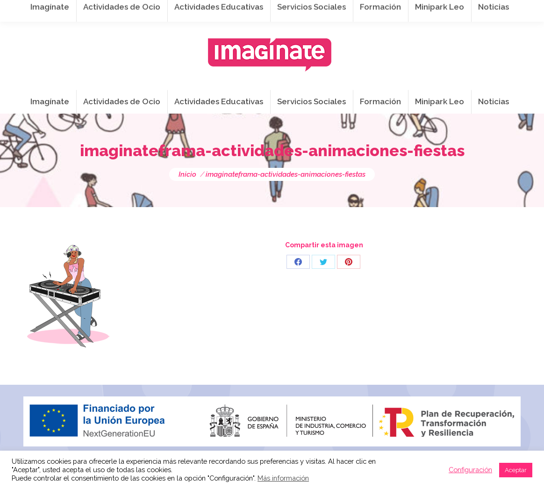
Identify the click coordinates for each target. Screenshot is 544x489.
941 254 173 (186, 9)
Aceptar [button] (516, 470)
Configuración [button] (470, 470)
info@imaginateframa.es (266, 9)
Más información (283, 478)
